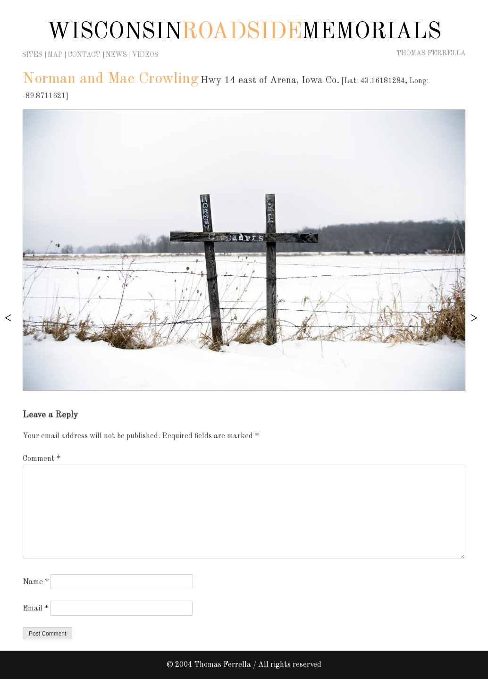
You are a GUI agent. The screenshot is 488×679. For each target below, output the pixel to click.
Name (36, 582)
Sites (32, 54)
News (116, 54)
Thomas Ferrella (431, 53)
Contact (84, 54)
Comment (41, 459)
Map (55, 54)
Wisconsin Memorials (244, 32)
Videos (145, 54)
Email (35, 608)
